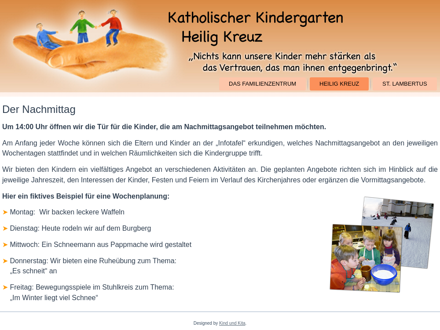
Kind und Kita (232, 323)
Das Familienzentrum (262, 83)
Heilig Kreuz (339, 83)
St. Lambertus (404, 83)
